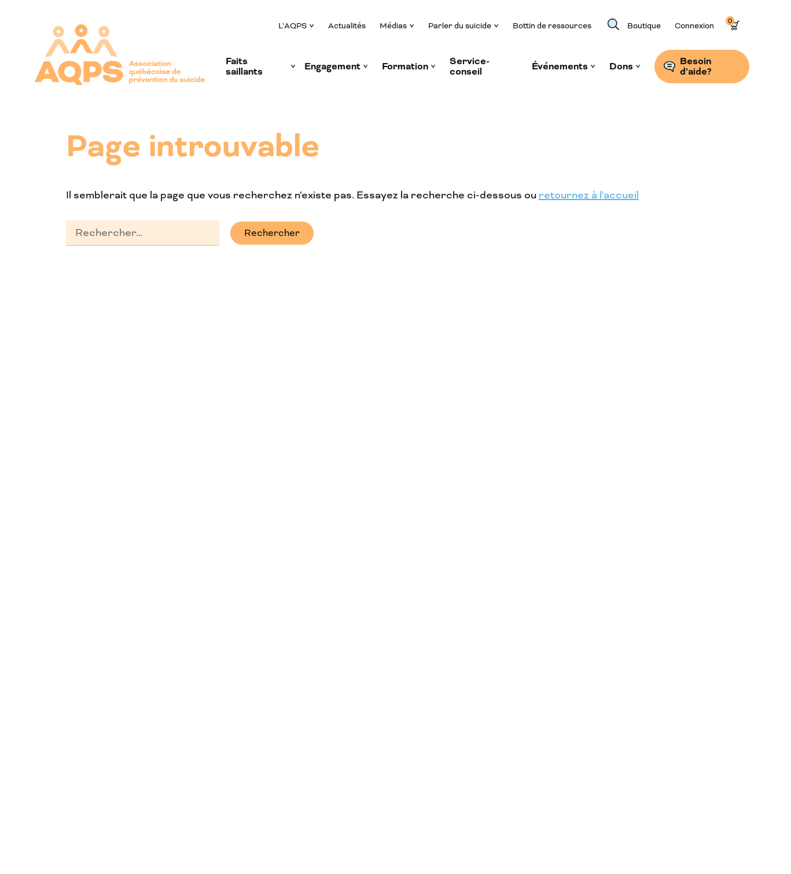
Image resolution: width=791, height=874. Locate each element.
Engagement (332, 66)
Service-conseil (470, 66)
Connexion (694, 26)
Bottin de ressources (552, 26)
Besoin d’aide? (696, 66)
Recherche (613, 24)
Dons (621, 66)
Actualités (347, 26)
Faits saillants (244, 66)
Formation (405, 66)
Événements (560, 66)
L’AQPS (292, 26)
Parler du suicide (459, 26)
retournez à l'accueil (589, 195)
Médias (393, 26)
